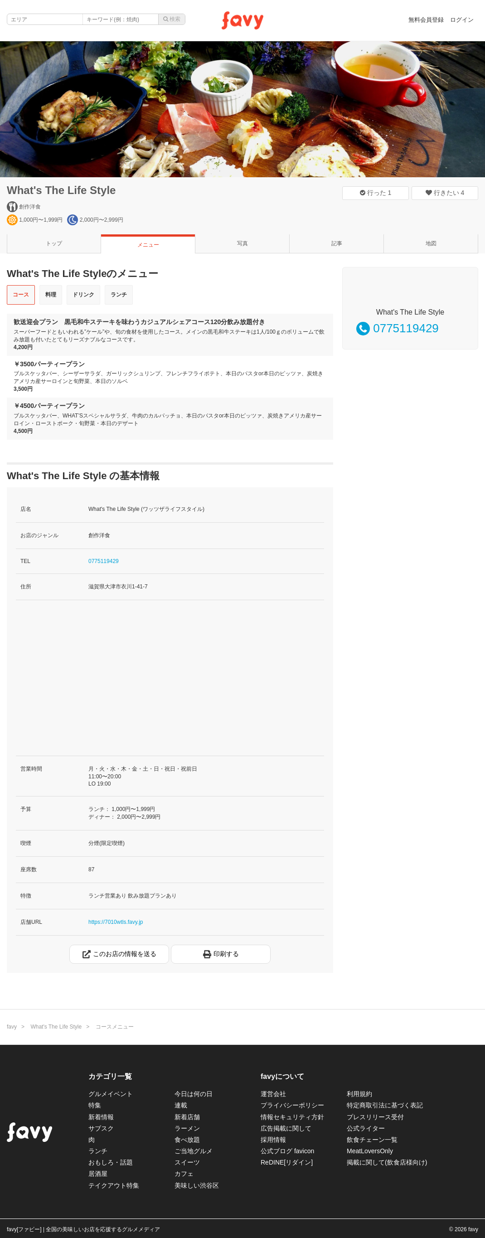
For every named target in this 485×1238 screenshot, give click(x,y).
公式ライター (366, 1128)
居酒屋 (97, 1173)
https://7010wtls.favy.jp (115, 922)
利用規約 (359, 1093)
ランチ (119, 294)
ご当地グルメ (194, 1151)
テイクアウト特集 (113, 1185)
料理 (50, 294)
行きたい (445, 192)
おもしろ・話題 (110, 1162)
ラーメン (187, 1128)
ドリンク (83, 294)
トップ (54, 243)
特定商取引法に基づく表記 (385, 1105)
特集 (94, 1105)
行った (376, 192)
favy (12, 1027)
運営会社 (273, 1093)
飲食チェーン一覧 (372, 1139)
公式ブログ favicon (287, 1151)
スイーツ (187, 1162)
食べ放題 (187, 1139)
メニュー (148, 245)
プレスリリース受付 (375, 1117)
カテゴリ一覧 (110, 1076)
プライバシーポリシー (292, 1105)
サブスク (101, 1128)
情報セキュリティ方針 (292, 1117)
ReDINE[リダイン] (287, 1162)
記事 (336, 243)
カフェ (184, 1173)
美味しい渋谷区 (197, 1185)
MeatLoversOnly (370, 1151)
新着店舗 (187, 1117)
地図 (431, 243)
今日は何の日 (194, 1093)
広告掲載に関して (286, 1128)
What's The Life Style (61, 190)
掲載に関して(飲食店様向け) (387, 1162)
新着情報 (101, 1117)
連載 (181, 1105)
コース (21, 294)
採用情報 (273, 1139)
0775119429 (103, 561)
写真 (242, 243)
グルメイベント (110, 1093)
